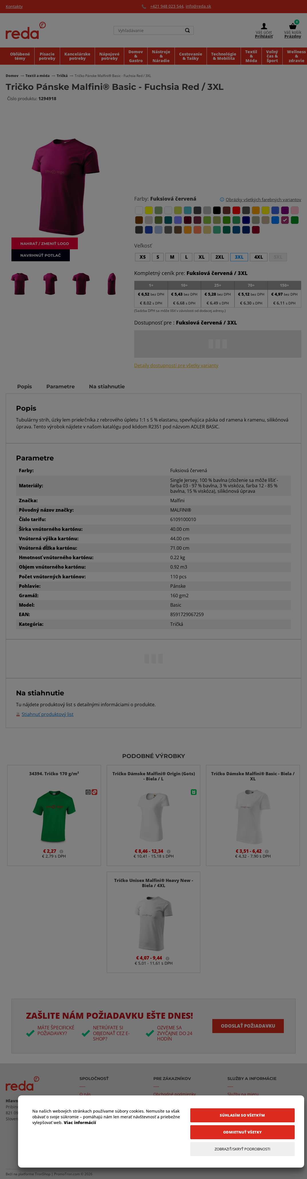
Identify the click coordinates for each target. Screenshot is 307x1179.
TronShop (42, 1174)
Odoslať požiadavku (248, 1026)
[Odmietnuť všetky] (242, 1132)
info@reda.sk (198, 6)
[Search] (188, 30)
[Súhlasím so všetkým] (242, 1115)
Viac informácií (80, 1122)
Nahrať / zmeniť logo (44, 243)
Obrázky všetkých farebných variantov (263, 199)
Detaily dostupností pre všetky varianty (176, 365)
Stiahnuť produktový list (48, 714)
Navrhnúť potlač (40, 255)
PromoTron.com (67, 1174)
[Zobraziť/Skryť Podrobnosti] (242, 1149)
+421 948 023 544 (166, 6)
